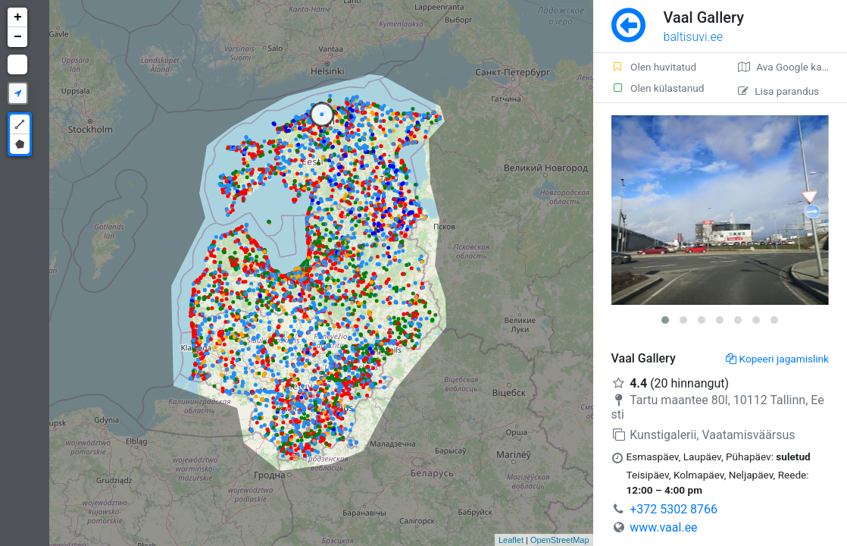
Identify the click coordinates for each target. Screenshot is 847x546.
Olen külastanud (658, 88)
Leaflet (511, 539)
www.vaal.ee (663, 527)
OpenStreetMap (559, 539)
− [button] (18, 37)
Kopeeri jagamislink (777, 359)
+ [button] (18, 17)
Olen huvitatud (654, 67)
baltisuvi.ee (693, 37)
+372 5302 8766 (673, 509)
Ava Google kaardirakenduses (792, 67)
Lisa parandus (778, 91)
